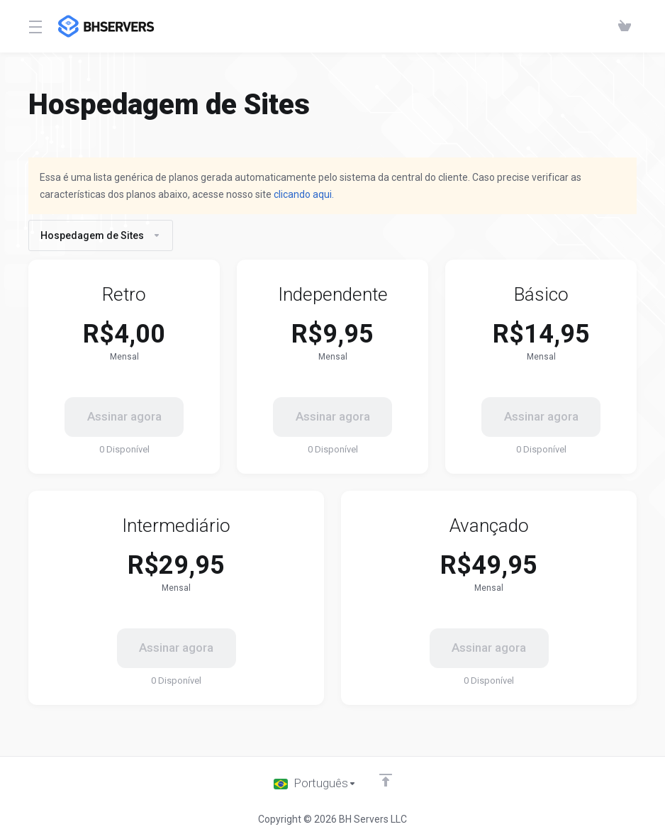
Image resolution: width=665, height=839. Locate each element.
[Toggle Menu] (35, 26)
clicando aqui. (304, 194)
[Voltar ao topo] (385, 780)
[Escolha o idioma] (315, 783)
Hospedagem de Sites (100, 235)
